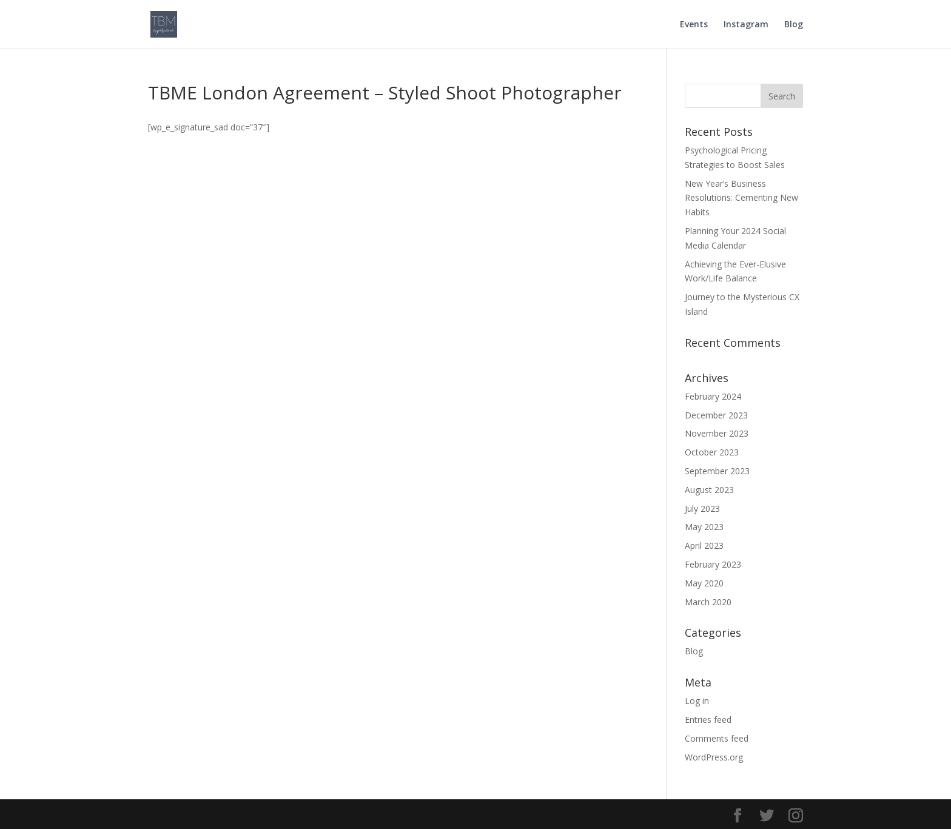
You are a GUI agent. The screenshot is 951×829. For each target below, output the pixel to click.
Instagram (746, 25)
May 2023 (704, 526)
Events (694, 25)
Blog (793, 25)
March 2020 (708, 602)
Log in (697, 700)
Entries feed (708, 719)
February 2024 (713, 396)
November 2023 (716, 433)
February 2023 (713, 564)
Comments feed (716, 738)
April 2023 (704, 545)
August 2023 (709, 489)
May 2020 (704, 583)
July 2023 (702, 508)
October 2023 (712, 452)
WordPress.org (714, 757)
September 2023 (717, 471)
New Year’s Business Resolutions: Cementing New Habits (741, 198)
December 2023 (716, 415)
